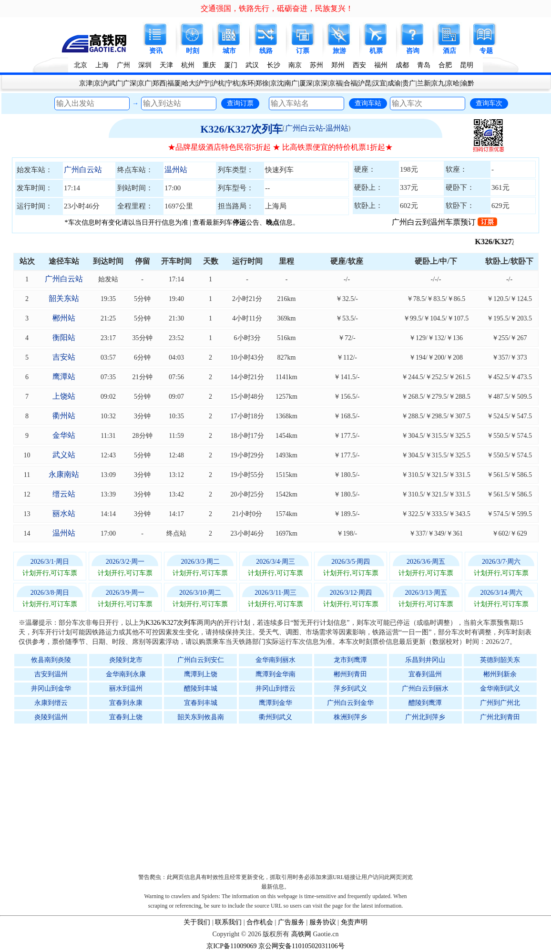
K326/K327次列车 (241, 129)
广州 (123, 65)
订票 (302, 50)
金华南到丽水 (275, 659)
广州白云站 (83, 170)
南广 (291, 83)
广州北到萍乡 (425, 717)
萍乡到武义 (350, 688)
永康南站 (64, 474)
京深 (320, 83)
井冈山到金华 (51, 688)
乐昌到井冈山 (425, 659)
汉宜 (379, 83)
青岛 (423, 65)
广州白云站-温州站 (316, 128)
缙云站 (63, 494)
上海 (102, 65)
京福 (335, 83)
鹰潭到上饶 (200, 674)
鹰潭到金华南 (275, 674)
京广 (144, 83)
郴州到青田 (350, 674)
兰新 (423, 83)
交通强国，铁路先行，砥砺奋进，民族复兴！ (277, 8)
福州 (381, 65)
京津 (85, 83)
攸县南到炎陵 (51, 659)
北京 (80, 65)
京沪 (100, 83)
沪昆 (364, 83)
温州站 (175, 170)
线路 (266, 50)
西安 (359, 65)
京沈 (277, 83)
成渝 (394, 83)
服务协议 (322, 922)
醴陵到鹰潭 (425, 702)
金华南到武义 (500, 688)
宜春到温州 (425, 674)
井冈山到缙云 (275, 688)
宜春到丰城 (200, 702)
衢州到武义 (275, 717)
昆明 (466, 65)
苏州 (316, 65)
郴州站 (63, 318)
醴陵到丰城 (200, 688)
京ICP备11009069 (231, 946)
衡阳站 (63, 337)
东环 (247, 83)
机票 (376, 50)
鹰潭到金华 (275, 702)
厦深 (306, 83)
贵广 (409, 83)
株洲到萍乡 (350, 717)
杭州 (187, 65)
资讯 (156, 50)
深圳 (145, 65)
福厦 (174, 83)
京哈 (452, 83)
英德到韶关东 (500, 659)
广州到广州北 (500, 702)
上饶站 (63, 396)
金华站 (63, 435)
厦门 (230, 65)
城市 (229, 50)
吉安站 (63, 357)
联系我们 (228, 922)
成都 (402, 65)
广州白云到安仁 (200, 659)
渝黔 (467, 83)
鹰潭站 (63, 377)
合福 (350, 83)
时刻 (192, 50)
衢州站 (63, 416)
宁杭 (232, 83)
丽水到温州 (126, 688)
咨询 (412, 50)
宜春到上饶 (126, 717)
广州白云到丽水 (425, 688)
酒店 (449, 50)
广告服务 (291, 922)
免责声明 (354, 922)
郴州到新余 (500, 674)
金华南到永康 (126, 674)
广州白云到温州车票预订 (444, 222)
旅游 (339, 50)
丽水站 (63, 513)
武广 (115, 83)
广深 (129, 83)
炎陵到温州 (51, 717)
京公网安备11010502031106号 (301, 946)
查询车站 (368, 103)
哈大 (188, 83)
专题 (486, 50)
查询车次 (489, 103)
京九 (438, 83)
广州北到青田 (500, 717)
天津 (166, 65)
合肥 (445, 65)
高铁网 (301, 934)
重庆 (209, 65)
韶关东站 (64, 298)
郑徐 (262, 83)
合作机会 (259, 922)
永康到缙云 (51, 702)
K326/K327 (506, 242)
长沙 (273, 65)
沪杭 (217, 83)
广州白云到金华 (350, 702)
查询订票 (240, 103)
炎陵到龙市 (126, 659)
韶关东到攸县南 (200, 717)
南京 (295, 65)
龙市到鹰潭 (350, 659)
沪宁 (203, 83)
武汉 (252, 65)
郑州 (338, 65)
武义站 (63, 455)
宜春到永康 (126, 702)
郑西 (159, 83)
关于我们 (197, 922)
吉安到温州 (51, 674)
